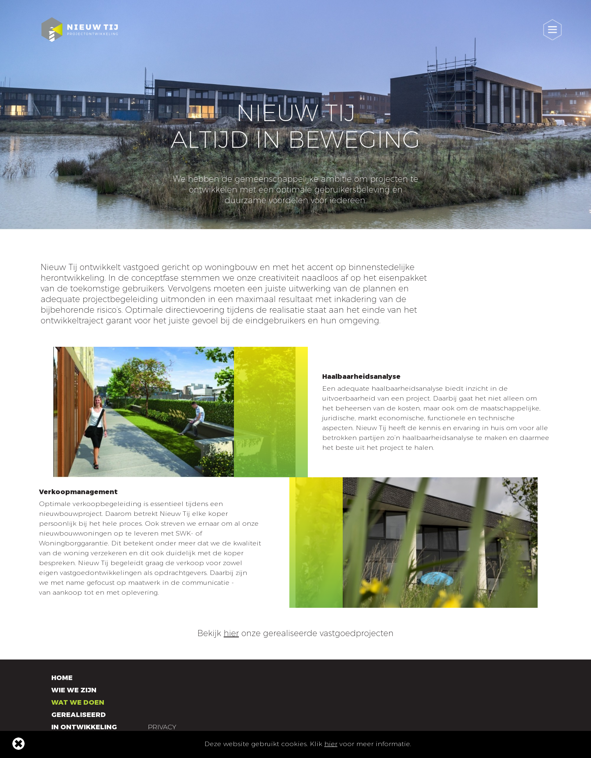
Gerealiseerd (78, 714)
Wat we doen (77, 702)
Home (62, 677)
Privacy (162, 727)
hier (330, 744)
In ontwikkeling (84, 727)
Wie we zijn (73, 690)
